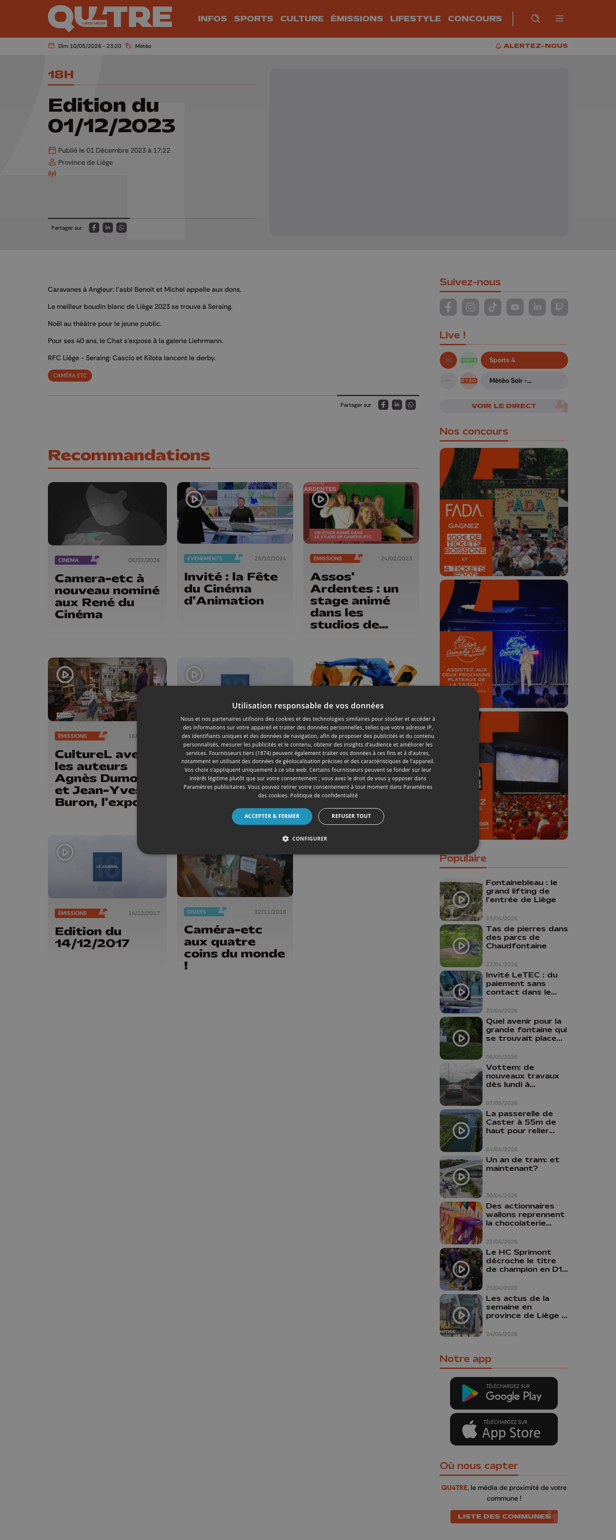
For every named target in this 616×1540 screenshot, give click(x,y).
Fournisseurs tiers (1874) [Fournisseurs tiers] (240, 753)
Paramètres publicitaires (214, 787)
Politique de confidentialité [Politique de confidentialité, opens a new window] (324, 795)
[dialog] (308, 770)
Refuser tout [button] (351, 816)
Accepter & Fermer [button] (272, 816)
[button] (308, 838)
